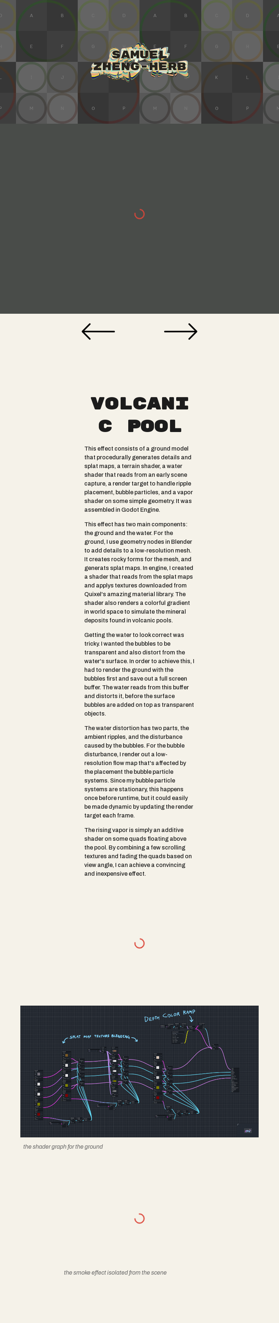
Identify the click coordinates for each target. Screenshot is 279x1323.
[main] (139, 635)
